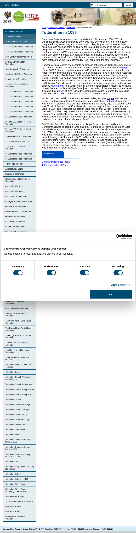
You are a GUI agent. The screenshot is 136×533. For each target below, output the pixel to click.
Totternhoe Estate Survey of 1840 (19, 394)
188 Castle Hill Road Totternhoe (19, 74)
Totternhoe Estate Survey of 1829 (19, 389)
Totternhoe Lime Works (15, 430)
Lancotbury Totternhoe (15, 221)
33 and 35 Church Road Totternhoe (15, 147)
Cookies (15, 5)
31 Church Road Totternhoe (17, 141)
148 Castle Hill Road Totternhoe (19, 52)
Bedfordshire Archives (14, 32)
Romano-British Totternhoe (16, 308)
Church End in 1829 (14, 186)
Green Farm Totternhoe (15, 216)
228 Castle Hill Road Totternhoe (19, 107)
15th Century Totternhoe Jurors (18, 57)
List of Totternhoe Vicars (15, 232)
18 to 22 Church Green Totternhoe (15, 63)
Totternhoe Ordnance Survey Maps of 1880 (17, 441)
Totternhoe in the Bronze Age (17, 404)
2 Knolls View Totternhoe (16, 79)
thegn (61, 91)
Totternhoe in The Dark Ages (17, 409)
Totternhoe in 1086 (13, 399)
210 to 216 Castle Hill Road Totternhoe (17, 85)
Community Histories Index (56, 162)
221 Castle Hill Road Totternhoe (19, 102)
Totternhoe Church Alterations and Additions (18, 378)
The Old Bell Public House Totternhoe (16, 344)
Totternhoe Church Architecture (18, 384)
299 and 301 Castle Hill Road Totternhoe (18, 130)
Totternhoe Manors (13, 435)
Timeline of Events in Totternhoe (19, 501)
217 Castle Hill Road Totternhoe (19, 97)
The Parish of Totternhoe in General (17, 358)
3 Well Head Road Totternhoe (18, 136)
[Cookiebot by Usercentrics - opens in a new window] (118, 236)
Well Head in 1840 (13, 511)
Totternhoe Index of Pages (16, 42)
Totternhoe (71, 28)
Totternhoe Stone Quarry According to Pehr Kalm (16, 490)
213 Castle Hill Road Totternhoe (19, 91)
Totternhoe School (13, 474)
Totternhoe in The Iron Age (16, 414)
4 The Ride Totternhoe (14, 164)
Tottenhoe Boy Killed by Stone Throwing (18, 366)
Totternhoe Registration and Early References (19, 468)
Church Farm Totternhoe (15, 196)
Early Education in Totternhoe (18, 211)
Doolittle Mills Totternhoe (16, 206)
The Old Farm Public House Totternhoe (17, 351)
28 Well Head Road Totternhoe (18, 117)
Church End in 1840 (14, 191)
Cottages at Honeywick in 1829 (18, 201)
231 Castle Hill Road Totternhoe (19, 112)
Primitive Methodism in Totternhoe (15, 302)
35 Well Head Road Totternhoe (18, 154)
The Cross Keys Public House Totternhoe (18, 322)
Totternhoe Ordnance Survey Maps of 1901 (17, 448)
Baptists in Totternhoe (14, 174)
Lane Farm (58, 85)
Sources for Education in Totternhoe (16, 314)
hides (125, 67)
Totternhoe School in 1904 (16, 479)
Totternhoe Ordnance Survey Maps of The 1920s (17, 455)
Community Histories (56, 28)
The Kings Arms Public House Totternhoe (18, 336)
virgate (110, 98)
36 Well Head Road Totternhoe (18, 159)
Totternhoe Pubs (12, 462)
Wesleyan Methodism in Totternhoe (15, 517)
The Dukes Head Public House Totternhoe (18, 329)
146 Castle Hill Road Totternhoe (19, 47)
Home (6, 5)
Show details (118, 284)
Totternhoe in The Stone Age (17, 419)
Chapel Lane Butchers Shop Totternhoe (17, 180)
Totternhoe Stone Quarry (16, 484)
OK (111, 294)
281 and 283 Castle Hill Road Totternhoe (18, 123)
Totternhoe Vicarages (14, 496)
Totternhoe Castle (13, 372)
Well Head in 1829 (13, 506)
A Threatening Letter (14, 169)
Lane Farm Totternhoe (14, 226)
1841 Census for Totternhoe (17, 69)
